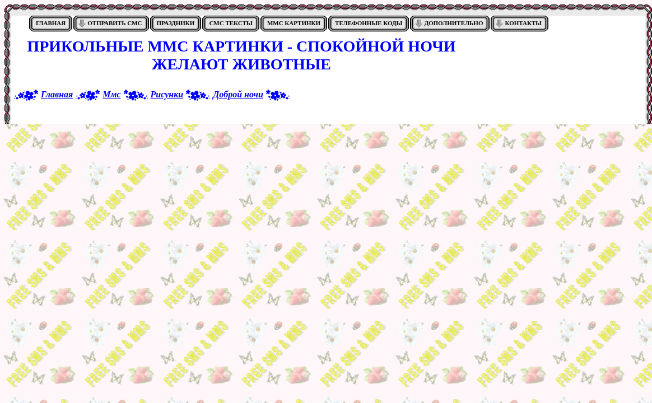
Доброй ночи (238, 94)
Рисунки (167, 94)
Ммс (111, 94)
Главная (57, 94)
